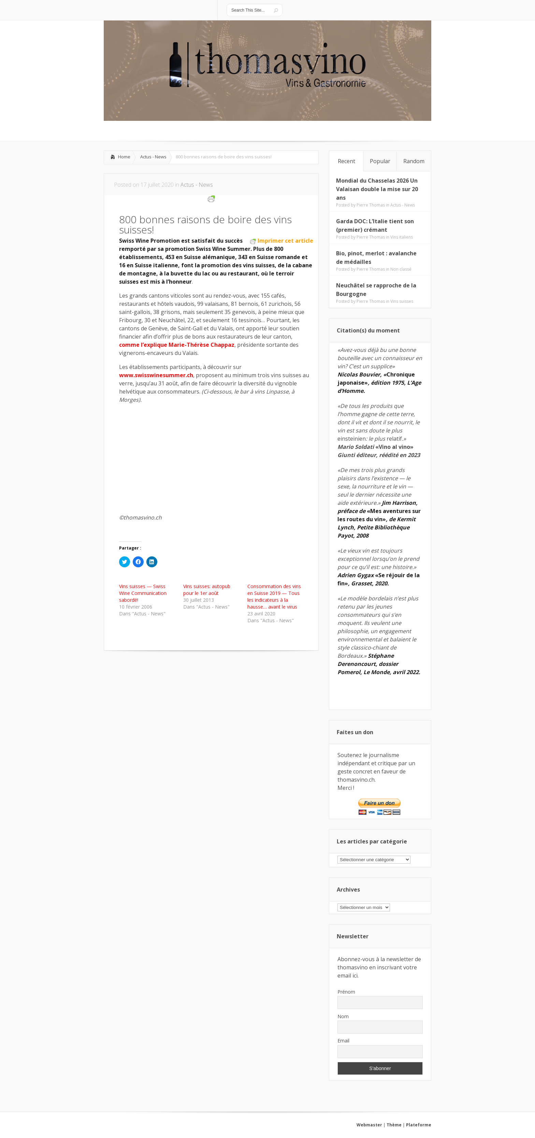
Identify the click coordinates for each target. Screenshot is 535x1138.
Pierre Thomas (371, 205)
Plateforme (418, 1125)
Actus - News (153, 157)
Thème (394, 1125)
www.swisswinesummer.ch (156, 375)
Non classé (400, 269)
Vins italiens (401, 237)
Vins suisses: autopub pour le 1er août (206, 589)
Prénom (346, 991)
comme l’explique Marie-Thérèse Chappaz (176, 344)
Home (124, 157)
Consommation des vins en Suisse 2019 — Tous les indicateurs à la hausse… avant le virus (274, 596)
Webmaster (369, 1125)
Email (343, 1040)
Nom (343, 1016)
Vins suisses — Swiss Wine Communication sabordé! (143, 593)
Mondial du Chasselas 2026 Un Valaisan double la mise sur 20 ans (377, 189)
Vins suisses (401, 301)
